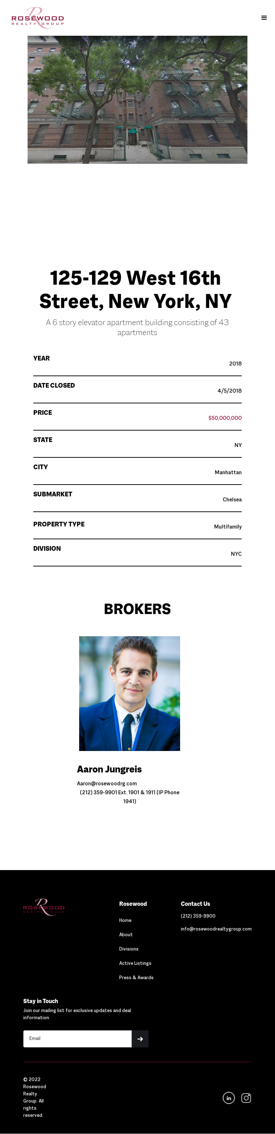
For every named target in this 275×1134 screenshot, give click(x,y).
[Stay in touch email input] (77, 1038)
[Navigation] (57, 907)
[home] (34, 18)
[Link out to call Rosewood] (198, 916)
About (126, 935)
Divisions (129, 949)
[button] (264, 18)
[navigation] (245, 1098)
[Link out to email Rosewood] (216, 929)
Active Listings (135, 963)
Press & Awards (136, 978)
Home (125, 920)
